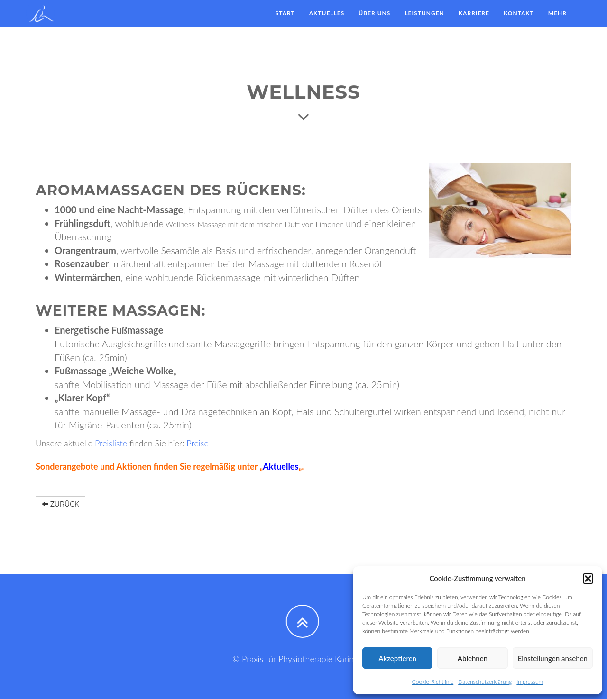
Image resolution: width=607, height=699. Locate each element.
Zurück (60, 504)
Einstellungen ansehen (553, 658)
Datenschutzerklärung (485, 681)
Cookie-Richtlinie (432, 681)
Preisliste (112, 443)
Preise (197, 443)
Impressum (529, 681)
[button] (588, 578)
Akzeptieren (397, 658)
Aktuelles (280, 466)
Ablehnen (472, 658)
